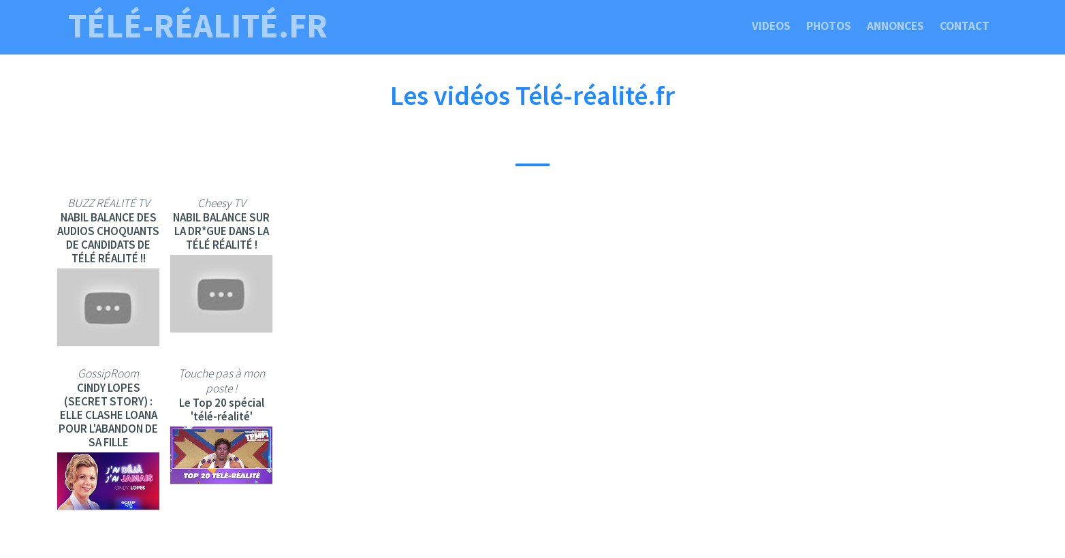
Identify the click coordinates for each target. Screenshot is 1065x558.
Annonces (895, 25)
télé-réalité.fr (198, 26)
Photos (828, 25)
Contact (964, 25)
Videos (771, 25)
